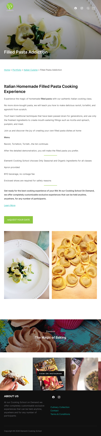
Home (7, 70)
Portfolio (16, 70)
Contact (54, 410)
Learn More (9, 205)
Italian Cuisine (31, 70)
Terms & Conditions (60, 414)
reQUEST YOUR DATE (18, 220)
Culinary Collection (59, 407)
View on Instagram (50, 373)
